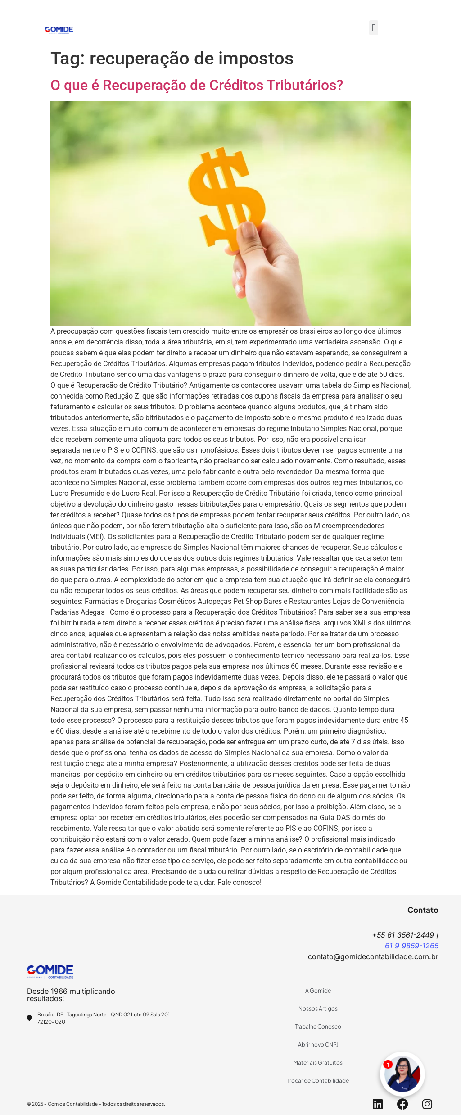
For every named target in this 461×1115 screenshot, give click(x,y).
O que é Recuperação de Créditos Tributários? (196, 85)
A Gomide (318, 990)
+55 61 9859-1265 (197, 7)
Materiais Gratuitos (318, 1062)
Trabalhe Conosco (318, 1026)
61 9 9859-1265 (411, 945)
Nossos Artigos (318, 1008)
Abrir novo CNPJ (318, 1044)
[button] (373, 27)
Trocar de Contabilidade (318, 1080)
